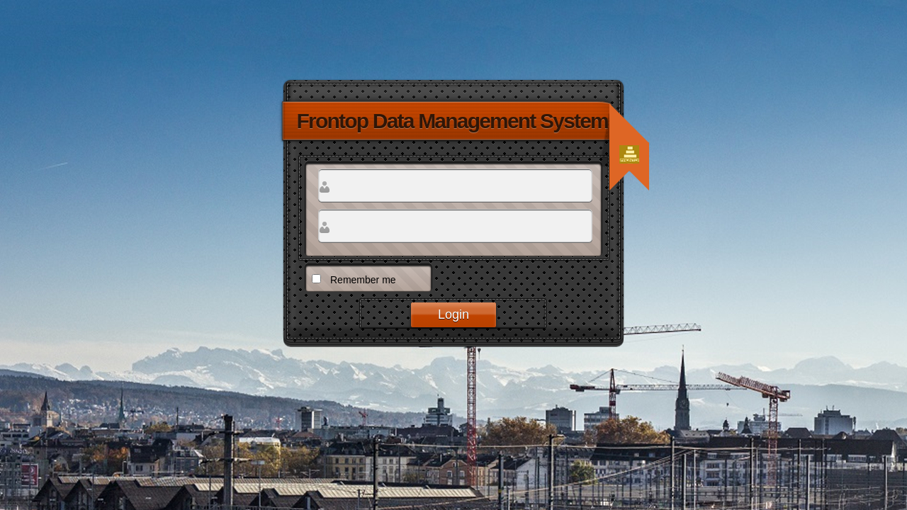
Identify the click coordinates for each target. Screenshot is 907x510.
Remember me (363, 279)
